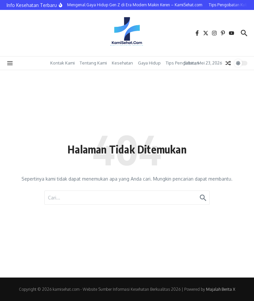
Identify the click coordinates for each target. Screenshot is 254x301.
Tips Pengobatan (182, 62)
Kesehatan (122, 62)
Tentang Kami (93, 62)
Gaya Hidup (149, 62)
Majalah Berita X (220, 289)
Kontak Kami (62, 62)
